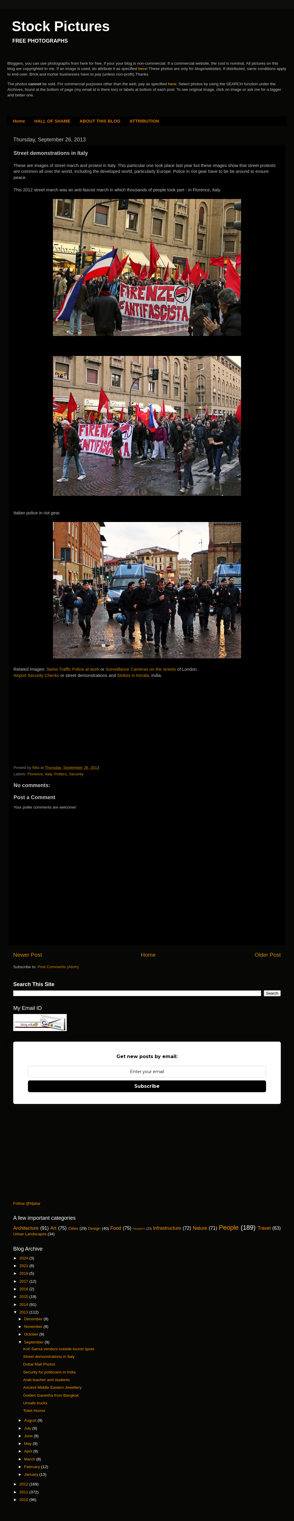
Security (76, 774)
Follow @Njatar (26, 1203)
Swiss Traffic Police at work (72, 669)
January (31, 1474)
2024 (24, 1258)
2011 (24, 1492)
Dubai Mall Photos (39, 1364)
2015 (24, 1296)
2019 (24, 1273)
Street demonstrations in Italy (49, 1356)
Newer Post (27, 955)
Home (19, 120)
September (34, 1342)
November (34, 1326)
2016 (24, 1289)
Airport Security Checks (36, 675)
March (30, 1459)
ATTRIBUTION (144, 120)
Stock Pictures (61, 26)
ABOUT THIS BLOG (100, 120)
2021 (24, 1266)
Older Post (268, 955)
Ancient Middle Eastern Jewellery (52, 1387)
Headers (139, 1228)
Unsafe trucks (35, 1403)
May (28, 1443)
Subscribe (147, 1086)
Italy (48, 774)
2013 (24, 1312)
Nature (200, 1228)
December (34, 1319)
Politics (60, 774)
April (28, 1451)
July (28, 1428)
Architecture (26, 1228)
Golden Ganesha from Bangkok (51, 1395)
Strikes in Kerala (133, 675)
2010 (24, 1499)
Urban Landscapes (29, 1234)
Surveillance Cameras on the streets (141, 669)
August (31, 1420)
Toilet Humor (34, 1410)
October (31, 1334)
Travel (264, 1228)
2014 (24, 1304)
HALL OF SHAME (52, 120)
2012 (24, 1484)
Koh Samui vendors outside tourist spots (58, 1349)
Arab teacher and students (46, 1380)
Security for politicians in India (49, 1372)
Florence (35, 774)
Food (115, 1228)
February (32, 1467)
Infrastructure (167, 1228)
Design (94, 1228)
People (228, 1227)
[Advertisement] (58, 724)
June (29, 1436)
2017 (24, 1281)
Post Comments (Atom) (58, 967)
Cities (73, 1228)
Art (53, 1228)
